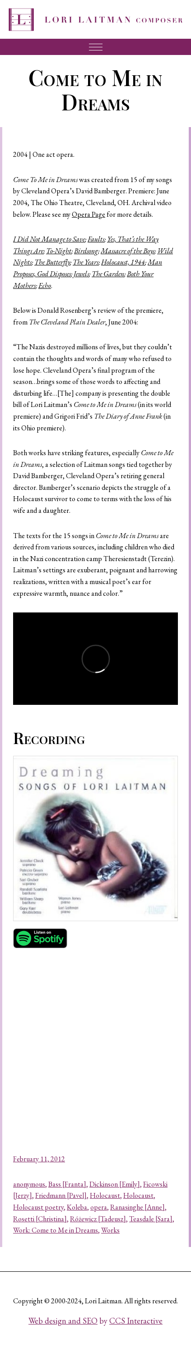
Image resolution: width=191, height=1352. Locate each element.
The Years (85, 262)
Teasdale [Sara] (150, 1219)
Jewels (81, 274)
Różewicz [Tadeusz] (98, 1219)
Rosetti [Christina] (40, 1219)
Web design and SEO (63, 1320)
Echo (44, 285)
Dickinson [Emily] (114, 1184)
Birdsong (86, 251)
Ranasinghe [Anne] (137, 1207)
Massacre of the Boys (127, 251)
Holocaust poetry (38, 1207)
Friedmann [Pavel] (61, 1195)
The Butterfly (52, 262)
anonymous (29, 1184)
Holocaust (105, 1195)
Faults (96, 239)
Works (110, 1230)
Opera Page (88, 214)
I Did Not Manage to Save (49, 239)
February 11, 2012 (39, 1159)
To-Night (58, 251)
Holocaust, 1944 (123, 262)
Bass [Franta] (67, 1184)
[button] (95, 838)
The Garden (108, 274)
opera (98, 1207)
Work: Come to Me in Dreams (55, 1230)
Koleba (77, 1207)
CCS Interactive (136, 1320)
